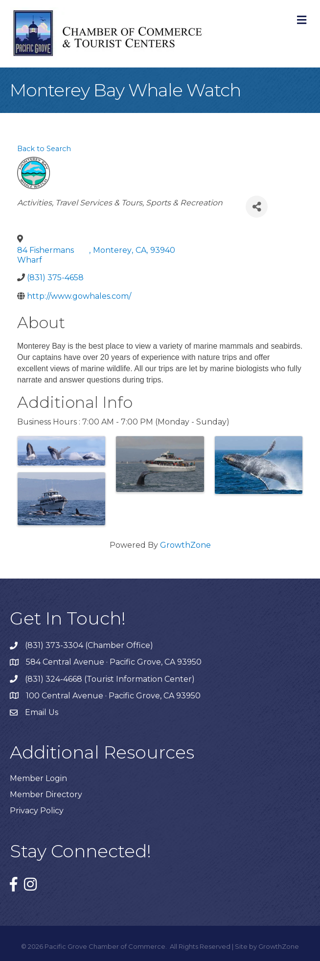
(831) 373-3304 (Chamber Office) (89, 645)
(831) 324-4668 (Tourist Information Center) (110, 679)
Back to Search (44, 148)
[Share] (257, 207)
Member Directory (46, 794)
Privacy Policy (37, 810)
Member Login (38, 778)
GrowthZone (185, 545)
